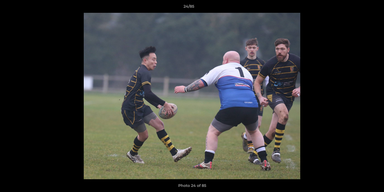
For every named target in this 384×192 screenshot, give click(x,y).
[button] (361, 7)
